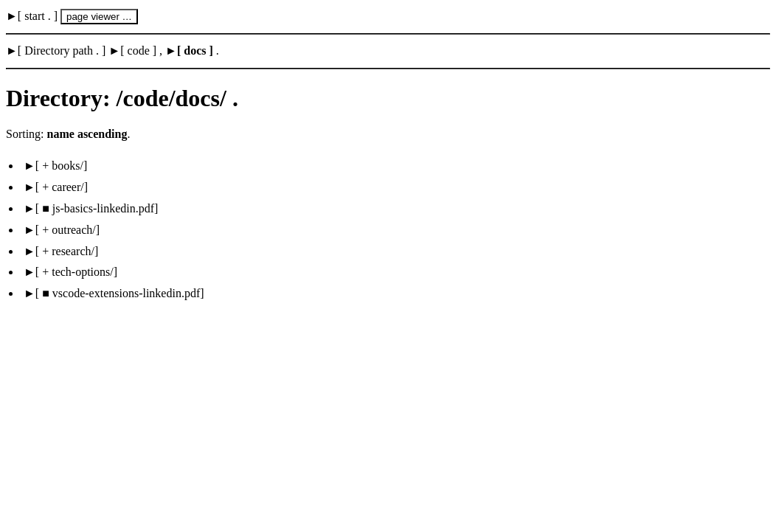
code (139, 50)
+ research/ (66, 251)
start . (37, 16)
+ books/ (61, 165)
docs (195, 50)
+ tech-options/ (76, 272)
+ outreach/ (67, 229)
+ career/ (61, 187)
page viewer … (99, 16)
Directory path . (61, 50)
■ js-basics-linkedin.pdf (96, 208)
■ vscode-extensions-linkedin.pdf (119, 293)
